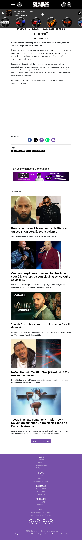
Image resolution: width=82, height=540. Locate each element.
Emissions (41, 492)
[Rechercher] (63, 4)
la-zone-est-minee (38, 151)
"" (58, 53)
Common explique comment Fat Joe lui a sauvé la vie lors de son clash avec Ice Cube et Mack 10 (40, 276)
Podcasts (41, 502)
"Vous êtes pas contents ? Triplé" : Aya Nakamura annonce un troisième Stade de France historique (39, 423)
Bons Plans (41, 489)
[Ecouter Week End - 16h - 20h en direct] (41, 176)
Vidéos (41, 478)
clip (13, 151)
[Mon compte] (19, 4)
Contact (41, 460)
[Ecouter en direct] (69, 4)
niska (18, 151)
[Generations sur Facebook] (31, 521)
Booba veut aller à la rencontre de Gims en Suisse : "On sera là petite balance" (39, 230)
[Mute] (42, 14)
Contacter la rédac (41, 481)
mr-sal (28, 151)
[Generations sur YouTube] (44, 521)
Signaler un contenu (22, 534)
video (23, 151)
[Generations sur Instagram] (50, 521)
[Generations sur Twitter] (37, 521)
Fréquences (41, 468)
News (41, 476)
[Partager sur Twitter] (35, 141)
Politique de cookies (52, 534)
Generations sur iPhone (41, 512)
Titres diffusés (41, 465)
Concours (41, 494)
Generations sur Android (41, 515)
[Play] (3, 13)
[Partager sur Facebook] (29, 141)
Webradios (41, 505)
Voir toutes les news (41, 441)
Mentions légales (37, 534)
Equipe (41, 463)
